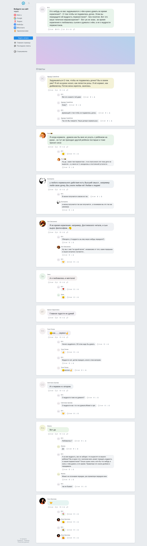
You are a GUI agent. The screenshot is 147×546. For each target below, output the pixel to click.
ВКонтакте (19, 28)
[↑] (67, 29)
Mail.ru (18, 15)
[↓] (71, 29)
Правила (20, 540)
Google (18, 18)
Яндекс (18, 21)
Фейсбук (18, 24)
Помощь (26, 540)
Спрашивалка (20, 51)
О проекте (23, 539)
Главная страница (22, 43)
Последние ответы (22, 46)
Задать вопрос (23, 38)
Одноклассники (21, 31)
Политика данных (23, 542)
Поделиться (74, 29)
